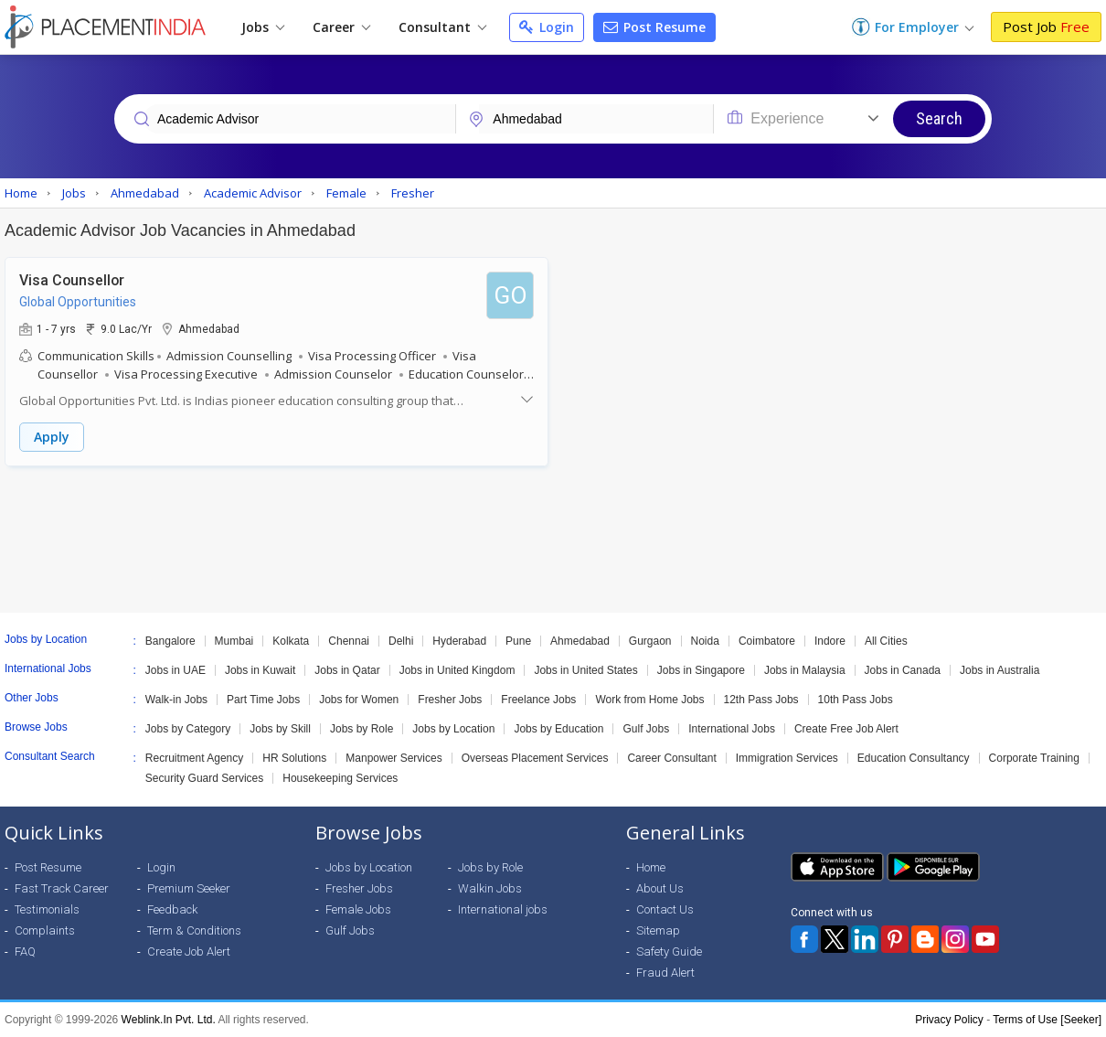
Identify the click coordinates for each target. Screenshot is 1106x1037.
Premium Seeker (188, 888)
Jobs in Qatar (346, 670)
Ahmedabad (580, 641)
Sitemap (658, 930)
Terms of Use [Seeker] (1047, 1019)
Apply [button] (51, 436)
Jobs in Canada (903, 670)
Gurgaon (650, 641)
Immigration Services (787, 758)
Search (939, 118)
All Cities (886, 641)
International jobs (503, 909)
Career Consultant (671, 758)
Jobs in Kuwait (260, 670)
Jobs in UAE (175, 670)
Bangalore (170, 641)
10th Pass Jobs (855, 699)
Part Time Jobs (263, 699)
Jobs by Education (558, 728)
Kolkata (290, 641)
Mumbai (234, 641)
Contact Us (665, 909)
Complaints (45, 930)
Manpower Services (393, 758)
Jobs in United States (585, 670)
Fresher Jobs (450, 699)
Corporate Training (1034, 758)
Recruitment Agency (194, 758)
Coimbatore (767, 641)
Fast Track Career (62, 888)
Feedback (172, 909)
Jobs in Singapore (701, 670)
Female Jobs (358, 909)
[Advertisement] (553, 539)
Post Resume (654, 27)
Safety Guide (669, 951)
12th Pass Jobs (761, 699)
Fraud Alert (665, 972)
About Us (660, 888)
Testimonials (47, 909)
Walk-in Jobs (176, 699)
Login (546, 27)
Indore (829, 641)
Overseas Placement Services (535, 758)
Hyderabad (459, 641)
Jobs (262, 27)
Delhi (400, 641)
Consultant (442, 27)
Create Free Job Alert (846, 728)
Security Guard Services (204, 778)
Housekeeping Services (340, 778)
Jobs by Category (187, 728)
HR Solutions (294, 758)
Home (650, 867)
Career (341, 27)
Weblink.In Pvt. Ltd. (169, 1019)
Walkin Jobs (490, 888)
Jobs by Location (453, 728)
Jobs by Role (361, 728)
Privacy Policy (949, 1019)
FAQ (25, 951)
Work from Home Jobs (649, 699)
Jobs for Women (359, 699)
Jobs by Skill (280, 728)
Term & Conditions (194, 930)
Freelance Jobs (538, 699)
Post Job (1046, 26)
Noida (705, 641)
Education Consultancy (913, 758)
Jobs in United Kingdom (457, 670)
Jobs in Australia (999, 670)
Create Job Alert (188, 951)
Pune (518, 641)
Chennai (348, 641)
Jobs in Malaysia (804, 670)
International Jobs (731, 728)
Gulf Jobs (645, 728)
